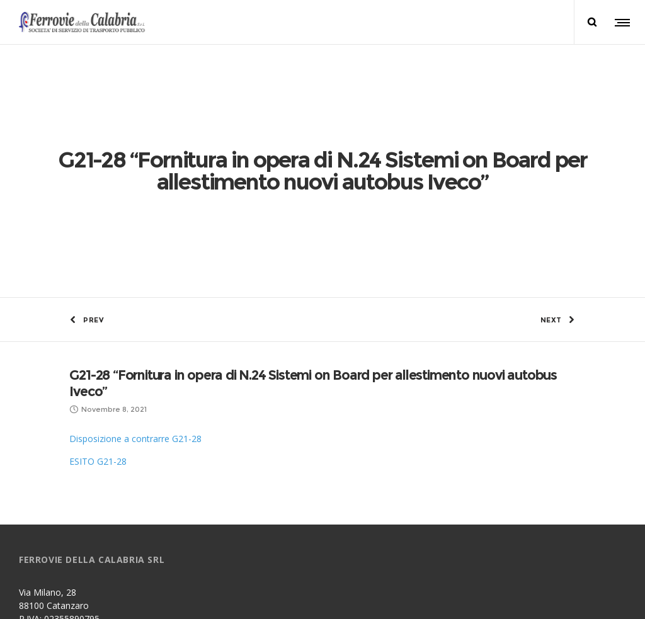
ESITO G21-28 (98, 315)
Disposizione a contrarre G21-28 (135, 292)
